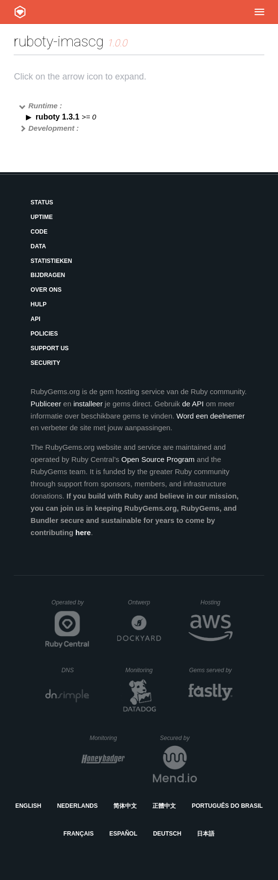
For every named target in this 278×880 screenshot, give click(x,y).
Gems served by (211, 670)
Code (39, 231)
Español (123, 833)
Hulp (39, 304)
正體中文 (164, 805)
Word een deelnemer (210, 416)
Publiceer (46, 404)
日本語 (205, 833)
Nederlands (77, 805)
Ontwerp (144, 602)
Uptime (42, 217)
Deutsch (167, 833)
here (83, 532)
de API (193, 404)
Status (42, 202)
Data (38, 246)
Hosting (216, 602)
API (36, 319)
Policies (44, 333)
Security (46, 363)
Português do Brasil (227, 805)
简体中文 (125, 805)
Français (79, 833)
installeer (88, 404)
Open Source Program (157, 459)
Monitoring (143, 670)
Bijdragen (48, 275)
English (28, 805)
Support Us (50, 348)
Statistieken (51, 261)
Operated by (70, 606)
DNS (76, 670)
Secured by (178, 738)
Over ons (46, 289)
